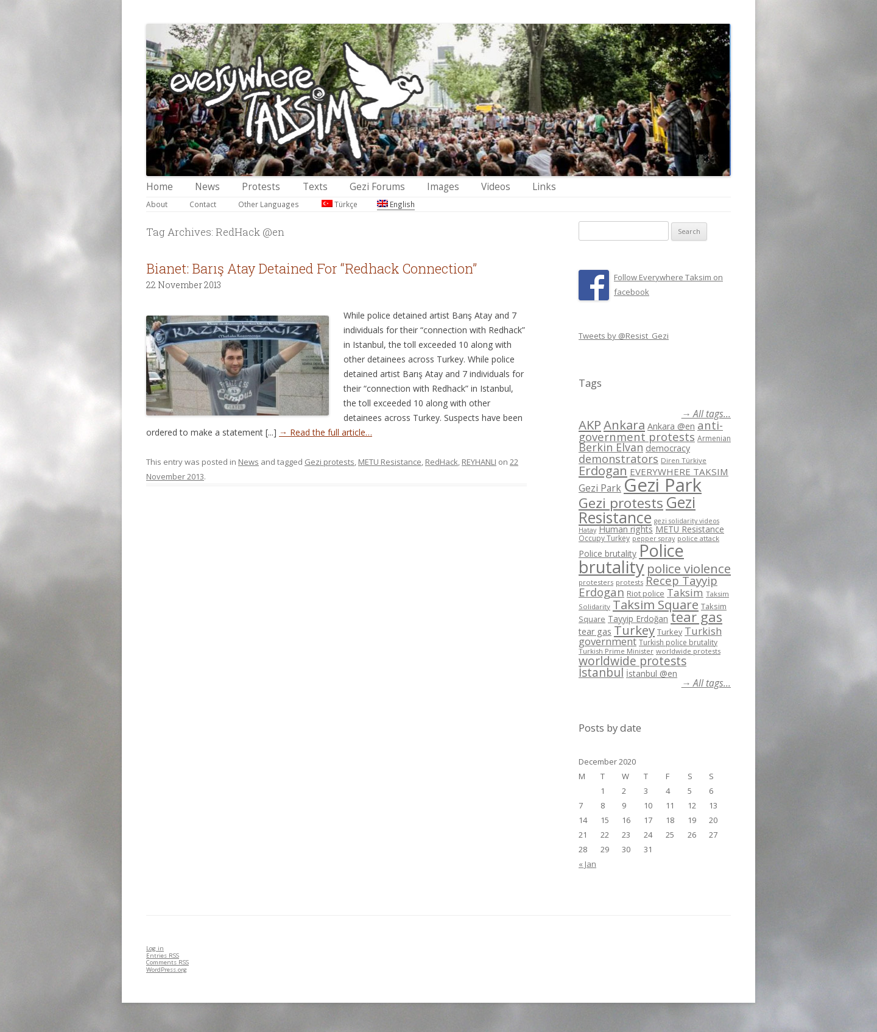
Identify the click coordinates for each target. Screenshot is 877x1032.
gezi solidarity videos (686, 521)
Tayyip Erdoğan (638, 618)
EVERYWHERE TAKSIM (679, 471)
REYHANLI (479, 461)
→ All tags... (706, 414)
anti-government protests (651, 430)
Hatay (587, 530)
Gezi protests (329, 461)
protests (629, 582)
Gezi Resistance (637, 510)
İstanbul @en (651, 673)
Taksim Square (656, 604)
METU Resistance (389, 461)
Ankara (624, 424)
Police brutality (607, 553)
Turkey (634, 629)
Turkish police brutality (678, 642)
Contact (202, 204)
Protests (261, 186)
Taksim (685, 592)
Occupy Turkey (604, 538)
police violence (689, 568)
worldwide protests (688, 651)
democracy (668, 448)
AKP (590, 424)
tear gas (696, 617)
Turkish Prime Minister (616, 651)
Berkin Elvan (611, 447)
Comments (167, 962)
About (156, 204)
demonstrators (618, 458)
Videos (495, 186)
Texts (315, 186)
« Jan (587, 863)
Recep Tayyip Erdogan (648, 586)
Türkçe (339, 204)
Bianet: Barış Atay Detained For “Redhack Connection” (311, 268)
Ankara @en (671, 426)
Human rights (626, 529)
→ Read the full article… (325, 432)
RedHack (441, 461)
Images (443, 186)
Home (159, 186)
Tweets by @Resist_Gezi (624, 335)
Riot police (645, 593)
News (207, 186)
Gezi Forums (377, 186)
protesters (596, 582)
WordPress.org (166, 970)
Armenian (714, 438)
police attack (698, 538)
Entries (162, 956)
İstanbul (601, 672)
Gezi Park (600, 488)
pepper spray (653, 538)
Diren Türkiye (683, 460)
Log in (155, 948)
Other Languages (268, 204)
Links (544, 186)
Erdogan (603, 470)
